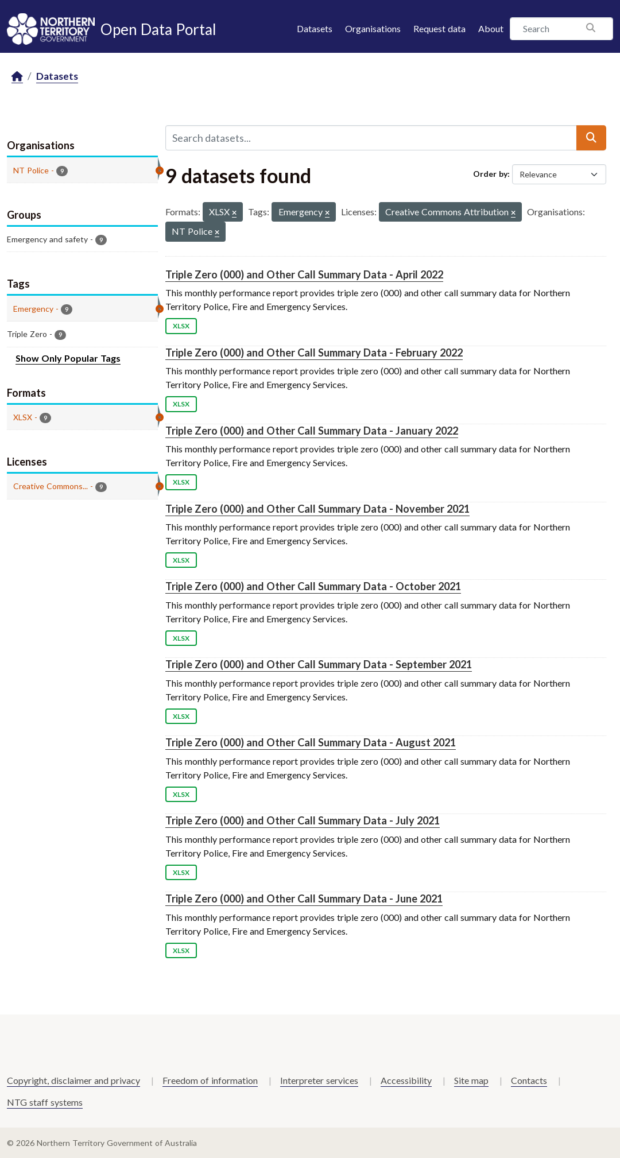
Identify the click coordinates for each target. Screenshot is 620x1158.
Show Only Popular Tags (68, 358)
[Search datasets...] (371, 137)
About (490, 28)
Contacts (529, 1080)
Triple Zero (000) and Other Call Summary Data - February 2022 (314, 352)
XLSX (181, 326)
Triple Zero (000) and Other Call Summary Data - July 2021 (302, 820)
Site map (471, 1080)
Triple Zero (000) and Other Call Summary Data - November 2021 (317, 508)
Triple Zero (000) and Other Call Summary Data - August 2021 (310, 742)
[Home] (17, 76)
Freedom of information (210, 1080)
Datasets (314, 28)
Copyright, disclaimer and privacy (73, 1080)
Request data (439, 28)
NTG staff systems (45, 1102)
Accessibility (406, 1080)
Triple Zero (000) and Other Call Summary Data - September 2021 (318, 664)
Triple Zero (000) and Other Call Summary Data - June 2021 (304, 898)
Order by (490, 174)
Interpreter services (319, 1080)
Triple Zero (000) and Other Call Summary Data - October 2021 (313, 586)
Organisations (373, 28)
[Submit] (591, 137)
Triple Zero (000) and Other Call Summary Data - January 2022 (311, 430)
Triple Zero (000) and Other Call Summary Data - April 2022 (304, 274)
